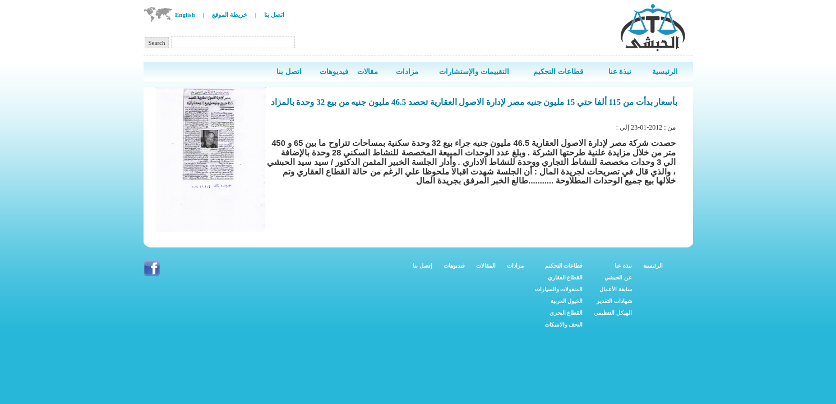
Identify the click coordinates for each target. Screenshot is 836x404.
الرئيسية (653, 266)
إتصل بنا (422, 266)
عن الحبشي (618, 277)
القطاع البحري (566, 313)
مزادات (515, 266)
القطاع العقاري (565, 277)
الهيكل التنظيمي (613, 313)
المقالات (486, 266)
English (185, 14)
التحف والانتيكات (563, 325)
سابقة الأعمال (615, 289)
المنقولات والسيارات (559, 289)
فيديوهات (454, 266)
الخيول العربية (567, 301)
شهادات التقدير (614, 301)
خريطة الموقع (229, 14)
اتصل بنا (274, 14)
